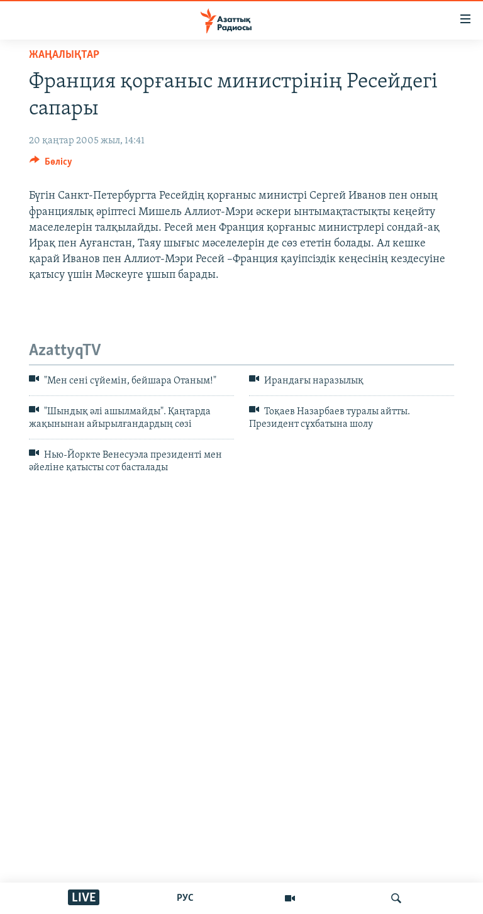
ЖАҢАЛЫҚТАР (64, 55)
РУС (185, 898)
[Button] (51, 165)
